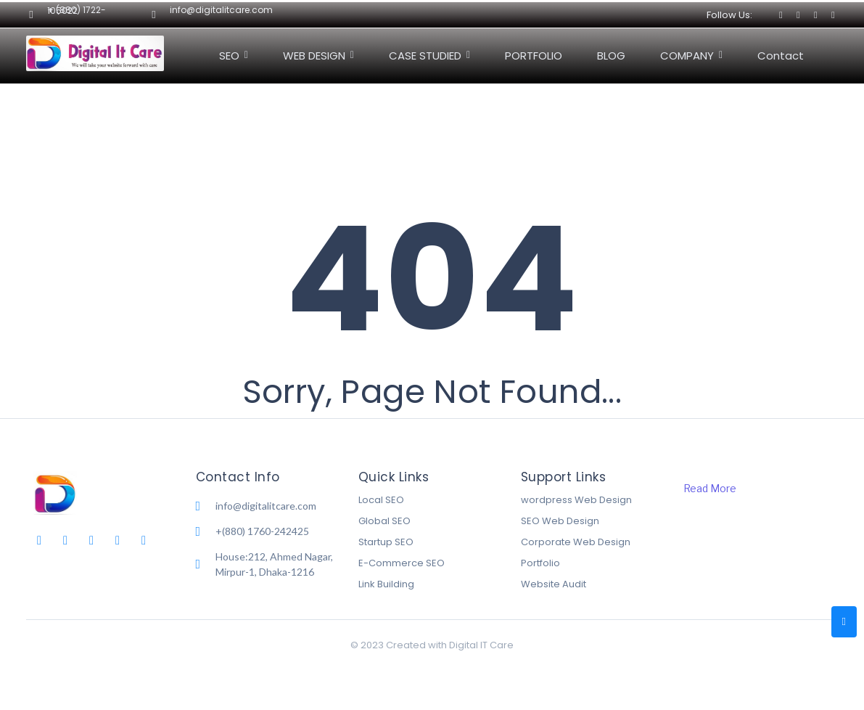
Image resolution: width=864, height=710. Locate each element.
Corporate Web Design (575, 542)
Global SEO (384, 521)
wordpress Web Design (576, 500)
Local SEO (381, 500)
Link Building (386, 584)
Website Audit (553, 584)
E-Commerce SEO (401, 563)
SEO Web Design (560, 521)
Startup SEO (386, 542)
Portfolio (540, 563)
